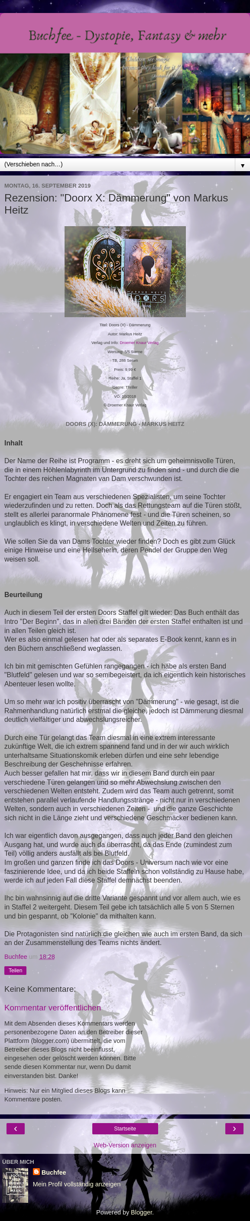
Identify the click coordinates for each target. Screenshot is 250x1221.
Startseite (125, 1129)
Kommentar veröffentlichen (52, 1007)
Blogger (141, 1212)
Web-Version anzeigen (125, 1145)
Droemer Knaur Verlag (139, 343)
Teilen (15, 971)
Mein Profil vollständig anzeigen (76, 1184)
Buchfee (54, 1172)
